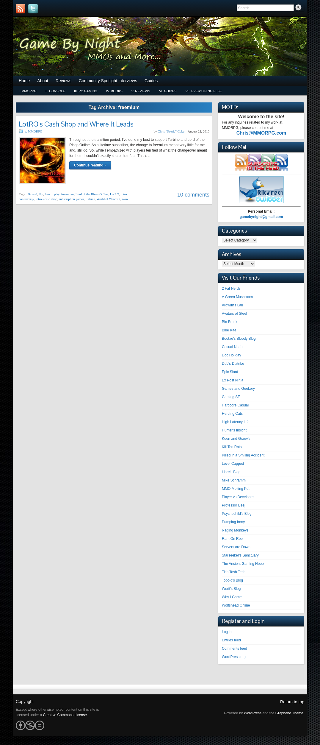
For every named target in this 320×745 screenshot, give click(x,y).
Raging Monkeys (235, 530)
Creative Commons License (65, 715)
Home (24, 80)
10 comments (193, 195)
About (42, 80)
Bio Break (229, 322)
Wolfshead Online (236, 605)
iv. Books (114, 91)
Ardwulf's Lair (232, 305)
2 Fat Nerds (231, 288)
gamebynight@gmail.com (261, 217)
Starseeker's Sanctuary (240, 555)
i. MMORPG (28, 91)
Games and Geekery (238, 388)
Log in (227, 632)
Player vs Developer (238, 497)
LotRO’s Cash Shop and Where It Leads (76, 124)
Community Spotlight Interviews (108, 80)
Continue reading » (90, 165)
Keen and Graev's (236, 439)
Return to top (292, 701)
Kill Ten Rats (231, 447)
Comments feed (234, 648)
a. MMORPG (33, 131)
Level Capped (233, 464)
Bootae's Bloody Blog (239, 338)
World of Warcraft (108, 199)
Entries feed (231, 640)
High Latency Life (236, 422)
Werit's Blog (231, 589)
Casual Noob (232, 347)
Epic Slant (230, 372)
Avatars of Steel (234, 313)
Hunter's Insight (234, 430)
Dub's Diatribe (233, 363)
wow (125, 199)
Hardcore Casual (235, 405)
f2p (41, 194)
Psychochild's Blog (237, 514)
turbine (90, 199)
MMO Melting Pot (236, 489)
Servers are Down (236, 547)
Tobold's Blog (232, 580)
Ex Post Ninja (232, 380)
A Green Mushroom (237, 297)
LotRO (114, 194)
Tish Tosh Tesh (233, 572)
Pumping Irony (233, 522)
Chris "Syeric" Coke (171, 131)
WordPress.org (234, 657)
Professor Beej (233, 505)
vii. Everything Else (204, 91)
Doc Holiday (231, 355)
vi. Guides (168, 91)
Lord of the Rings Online (92, 194)
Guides (151, 80)
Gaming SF (231, 397)
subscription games (71, 199)
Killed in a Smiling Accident (243, 455)
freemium (67, 194)
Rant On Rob (232, 539)
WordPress (252, 713)
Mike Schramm (234, 480)
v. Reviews (140, 91)
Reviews (63, 80)
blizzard (31, 194)
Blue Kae (229, 330)
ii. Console (55, 91)
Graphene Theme (289, 713)
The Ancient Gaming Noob (243, 564)
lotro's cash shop (46, 199)
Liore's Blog (231, 472)
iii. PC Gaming (85, 91)
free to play (52, 194)
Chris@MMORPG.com (261, 132)
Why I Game (232, 597)
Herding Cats (232, 414)
